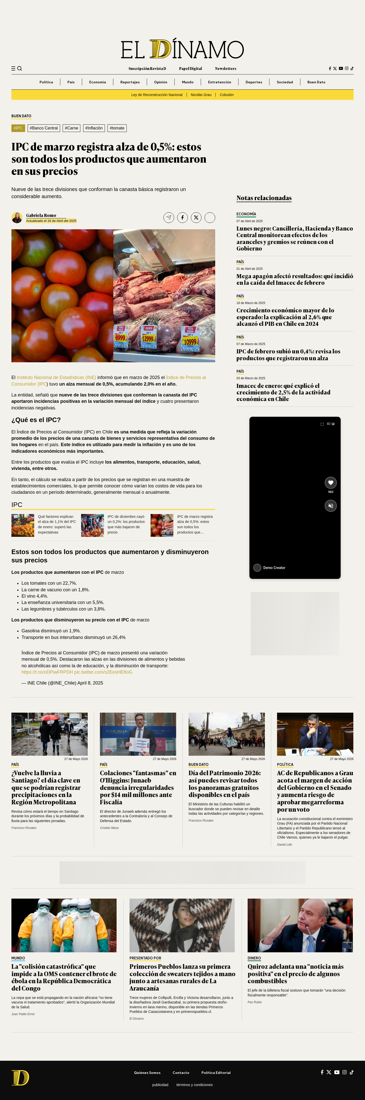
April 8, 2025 (90, 683)
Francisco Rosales (23, 828)
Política (46, 82)
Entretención (219, 82)
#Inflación (94, 128)
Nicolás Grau (201, 95)
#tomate (117, 128)
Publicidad (160, 1085)
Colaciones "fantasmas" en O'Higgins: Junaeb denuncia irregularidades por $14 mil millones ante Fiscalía (138, 787)
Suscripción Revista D (147, 68)
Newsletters (225, 68)
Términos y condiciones (194, 1085)
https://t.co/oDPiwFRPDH (47, 672)
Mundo (188, 82)
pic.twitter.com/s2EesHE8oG (103, 672)
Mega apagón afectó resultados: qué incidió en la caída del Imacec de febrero (294, 279)
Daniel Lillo (284, 844)
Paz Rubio (255, 1002)
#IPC (18, 128)
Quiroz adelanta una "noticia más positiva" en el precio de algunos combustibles (296, 973)
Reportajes (130, 82)
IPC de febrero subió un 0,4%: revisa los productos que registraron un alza (288, 354)
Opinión (160, 82)
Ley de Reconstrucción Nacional (156, 95)
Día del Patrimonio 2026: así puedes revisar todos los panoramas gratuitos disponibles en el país (225, 783)
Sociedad (285, 82)
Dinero (254, 958)
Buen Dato (316, 82)
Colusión (227, 95)
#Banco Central (44, 128)
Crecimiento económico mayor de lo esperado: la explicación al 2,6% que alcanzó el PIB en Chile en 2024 (285, 317)
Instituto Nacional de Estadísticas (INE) (55, 377)
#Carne (71, 128)
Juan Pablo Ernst (22, 1014)
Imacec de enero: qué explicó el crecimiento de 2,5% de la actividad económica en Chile (283, 392)
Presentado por (145, 958)
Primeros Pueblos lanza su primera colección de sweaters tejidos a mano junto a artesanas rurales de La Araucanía (182, 977)
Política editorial (216, 1072)
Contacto (181, 1072)
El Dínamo (137, 1018)
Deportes (254, 82)
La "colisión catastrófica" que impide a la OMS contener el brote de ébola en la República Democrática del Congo (64, 977)
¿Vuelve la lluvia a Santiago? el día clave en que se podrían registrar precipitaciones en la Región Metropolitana (45, 787)
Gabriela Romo (41, 215)
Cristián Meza (109, 828)
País (71, 82)
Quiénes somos (147, 1072)
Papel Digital (190, 68)
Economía (97, 82)
